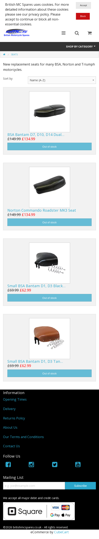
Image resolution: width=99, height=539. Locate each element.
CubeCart (61, 532)
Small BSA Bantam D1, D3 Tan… (35, 361)
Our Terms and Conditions (23, 437)
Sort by (8, 78)
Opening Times (15, 399)
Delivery (9, 409)
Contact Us (11, 446)
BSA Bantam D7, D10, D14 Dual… (35, 134)
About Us (10, 427)
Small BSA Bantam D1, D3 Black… (36, 285)
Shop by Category (81, 46)
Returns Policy (14, 418)
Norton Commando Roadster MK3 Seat (41, 210)
